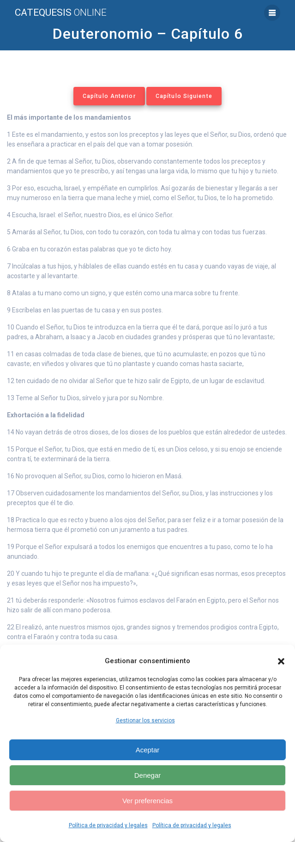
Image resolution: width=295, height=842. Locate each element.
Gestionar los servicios (145, 720)
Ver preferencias (147, 801)
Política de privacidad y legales (108, 825)
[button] (281, 661)
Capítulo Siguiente (184, 96)
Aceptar (148, 750)
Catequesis (61, 13)
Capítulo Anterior (109, 96)
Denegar (147, 775)
